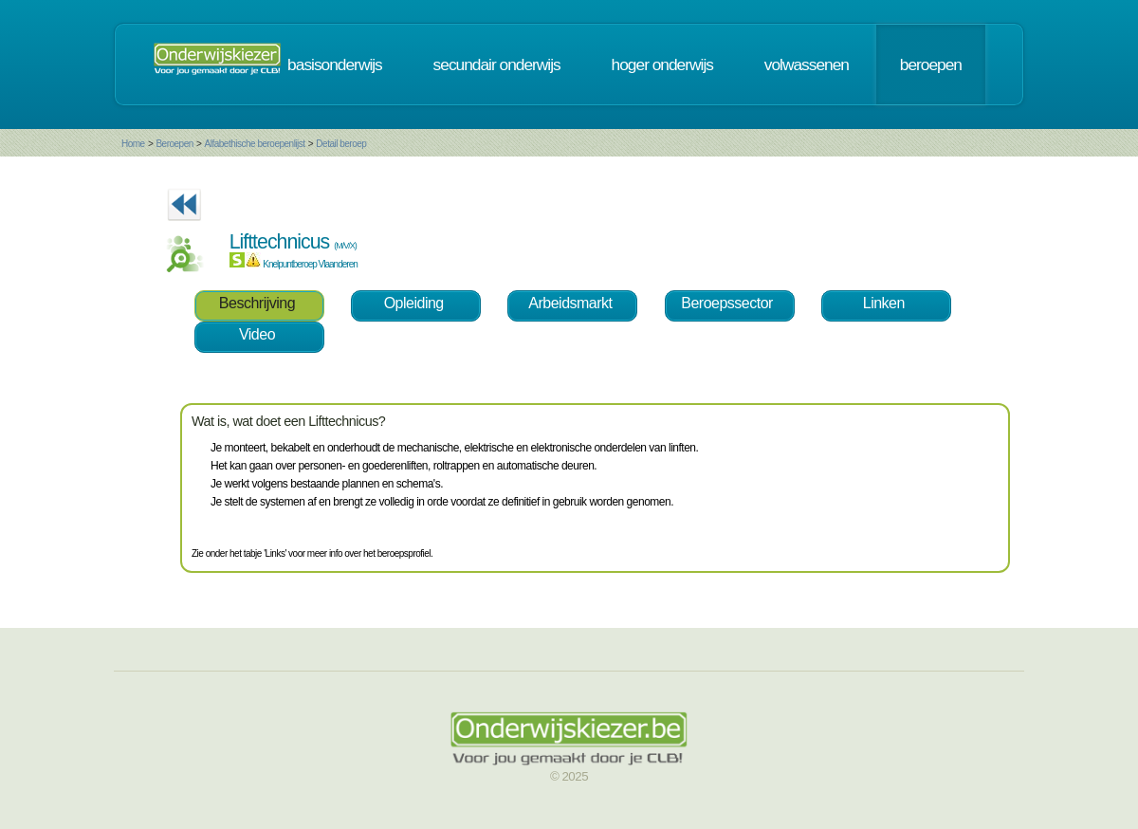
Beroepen (174, 143)
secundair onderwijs (496, 64)
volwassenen (806, 64)
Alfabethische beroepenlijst (255, 143)
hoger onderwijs (662, 64)
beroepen (931, 64)
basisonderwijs (334, 64)
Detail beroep (341, 143)
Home (133, 143)
